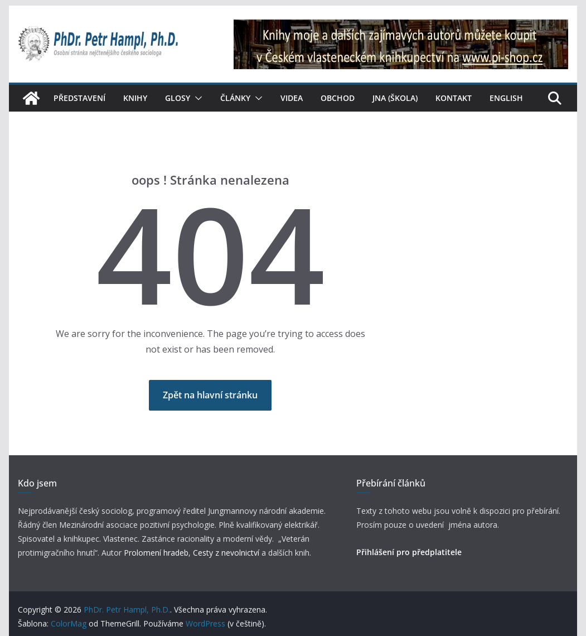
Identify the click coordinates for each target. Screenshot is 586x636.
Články (235, 98)
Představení (79, 98)
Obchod (338, 98)
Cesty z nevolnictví (227, 552)
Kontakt (453, 98)
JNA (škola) (395, 98)
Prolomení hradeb (156, 552)
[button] (196, 98)
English (506, 98)
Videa (291, 98)
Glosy (177, 98)
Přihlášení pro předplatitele (409, 552)
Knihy (135, 98)
